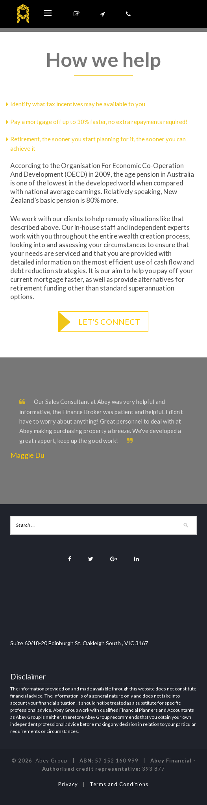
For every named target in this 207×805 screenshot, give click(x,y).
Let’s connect (109, 321)
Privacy (68, 784)
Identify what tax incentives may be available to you (77, 103)
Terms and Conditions (119, 784)
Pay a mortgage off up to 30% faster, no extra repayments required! (98, 121)
